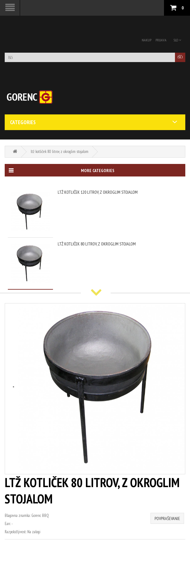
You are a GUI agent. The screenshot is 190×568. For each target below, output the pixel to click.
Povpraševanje (167, 518)
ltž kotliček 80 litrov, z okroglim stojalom (59, 151)
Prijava (161, 40)
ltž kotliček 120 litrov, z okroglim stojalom (98, 192)
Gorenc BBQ (40, 515)
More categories (61, 170)
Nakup (146, 40)
